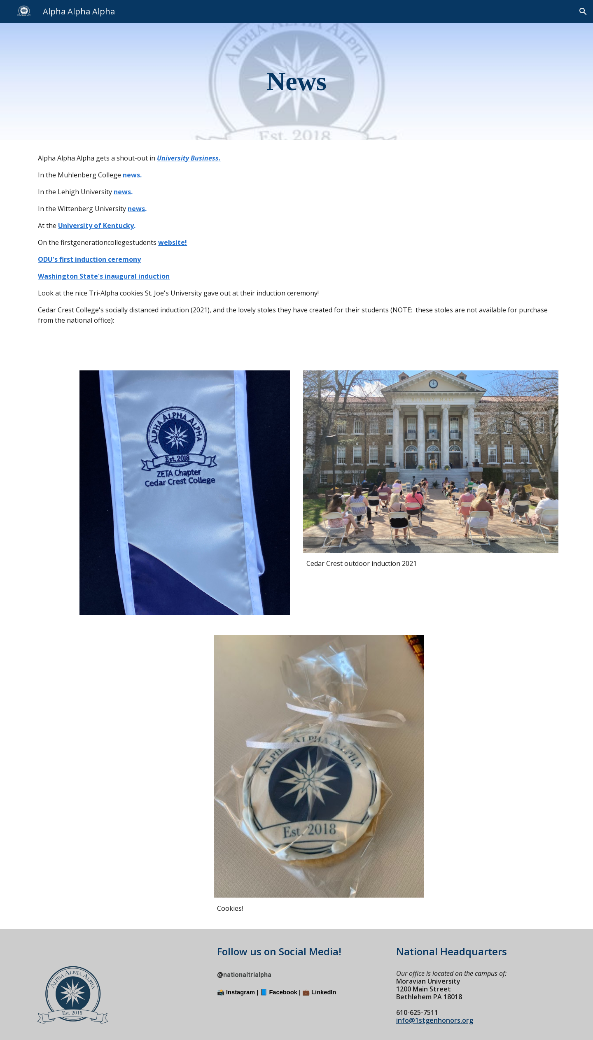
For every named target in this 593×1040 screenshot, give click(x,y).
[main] (296, 81)
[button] (583, 11)
